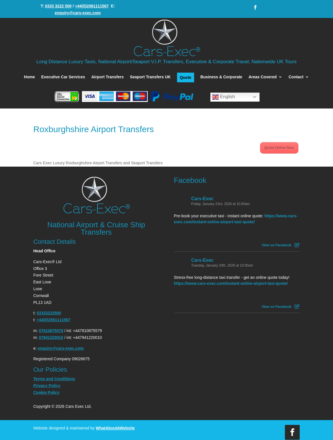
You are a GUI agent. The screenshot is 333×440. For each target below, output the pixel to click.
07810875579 (51, 330)
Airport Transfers (107, 77)
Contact (296, 77)
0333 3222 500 (58, 6)
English (223, 97)
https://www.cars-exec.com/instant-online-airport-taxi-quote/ (231, 283)
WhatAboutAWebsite (115, 428)
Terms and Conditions (54, 378)
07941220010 (51, 337)
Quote (185, 77)
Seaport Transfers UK (150, 77)
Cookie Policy (46, 392)
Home (29, 77)
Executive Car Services (63, 77)
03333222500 (49, 313)
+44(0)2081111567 (92, 6)
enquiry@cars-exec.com (78, 13)
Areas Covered (262, 77)
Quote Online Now (279, 148)
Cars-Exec (202, 198)
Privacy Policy (46, 385)
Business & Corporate (221, 77)
